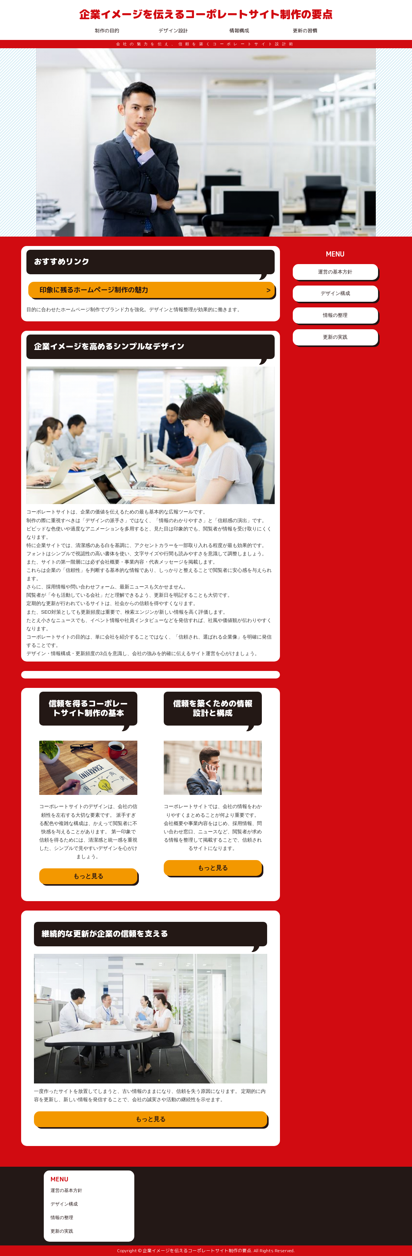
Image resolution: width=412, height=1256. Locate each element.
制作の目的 (107, 30)
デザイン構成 (335, 293)
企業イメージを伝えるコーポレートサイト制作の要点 (206, 14)
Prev (46, 142)
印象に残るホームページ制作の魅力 (94, 290)
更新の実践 (335, 337)
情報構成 (239, 30)
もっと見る (88, 876)
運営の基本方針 (335, 272)
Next (366, 142)
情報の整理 (335, 315)
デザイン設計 (173, 30)
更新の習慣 (305, 30)
